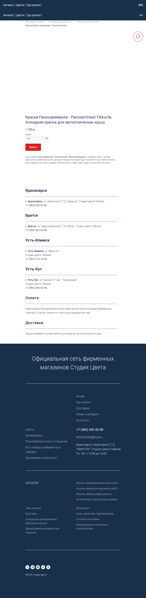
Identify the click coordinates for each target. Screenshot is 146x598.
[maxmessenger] (38, 567)
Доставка (82, 408)
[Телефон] (27, 567)
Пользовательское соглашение (46, 441)
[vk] (43, 567)
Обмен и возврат (87, 414)
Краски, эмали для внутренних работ (97, 482)
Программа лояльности (41, 457)
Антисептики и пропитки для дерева (96, 499)
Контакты (82, 420)
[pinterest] (48, 567)
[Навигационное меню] (140, 5)
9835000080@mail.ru (89, 437)
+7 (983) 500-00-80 (89, 430)
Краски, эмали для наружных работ (97, 488)
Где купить (83, 402)
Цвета (29, 429)
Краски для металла (87, 22)
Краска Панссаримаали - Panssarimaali (46, 25)
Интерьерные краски (60, 22)
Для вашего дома (34, 22)
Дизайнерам (33, 435)
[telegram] (33, 567)
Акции (80, 396)
